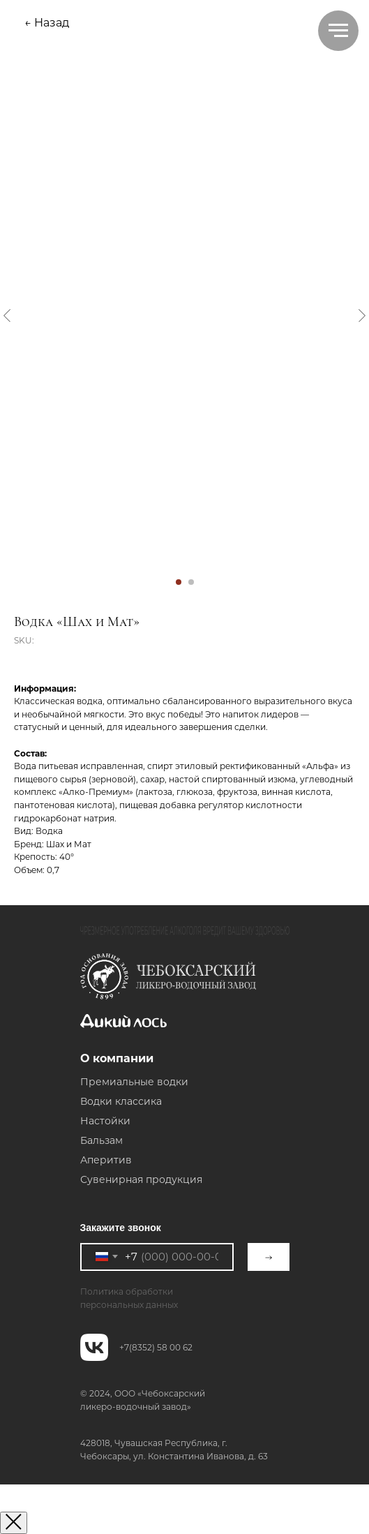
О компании (116, 1058)
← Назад (46, 22)
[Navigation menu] (338, 31)
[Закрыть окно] (13, 1523)
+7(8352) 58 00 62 (156, 1347)
